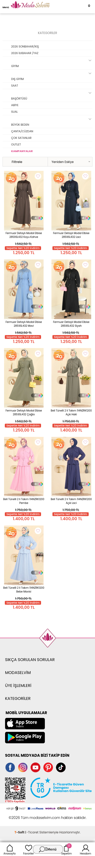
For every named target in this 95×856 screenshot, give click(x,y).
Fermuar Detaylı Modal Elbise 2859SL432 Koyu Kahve (24, 235)
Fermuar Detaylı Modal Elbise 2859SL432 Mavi (24, 324)
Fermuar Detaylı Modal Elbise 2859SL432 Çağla (24, 412)
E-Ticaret (32, 832)
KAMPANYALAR (22, 151)
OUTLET (16, 144)
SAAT (14, 86)
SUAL (14, 112)
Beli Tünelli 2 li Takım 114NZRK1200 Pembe (23, 501)
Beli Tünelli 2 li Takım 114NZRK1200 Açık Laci (71, 501)
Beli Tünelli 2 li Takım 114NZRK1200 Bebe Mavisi (23, 590)
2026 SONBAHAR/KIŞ (25, 46)
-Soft (19, 832)
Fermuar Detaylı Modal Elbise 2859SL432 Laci (71, 235)
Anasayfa (10, 849)
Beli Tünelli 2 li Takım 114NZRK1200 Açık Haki (71, 412)
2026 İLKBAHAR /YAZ (24, 53)
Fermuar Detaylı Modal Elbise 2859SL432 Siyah (71, 324)
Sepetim (66, 849)
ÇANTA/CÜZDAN (22, 131)
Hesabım (85, 849)
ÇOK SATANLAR (21, 138)
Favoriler (28, 849)
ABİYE (14, 105)
